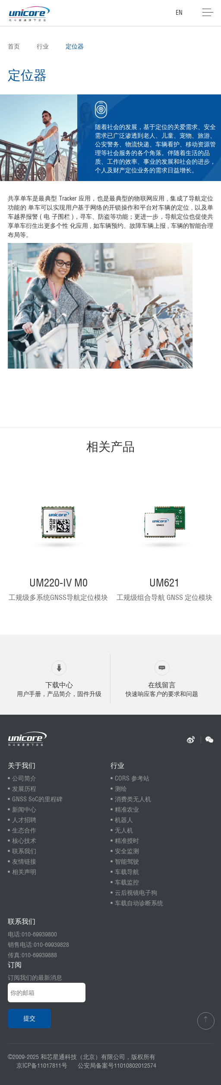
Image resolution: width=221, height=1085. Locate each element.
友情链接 (24, 861)
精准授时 (127, 841)
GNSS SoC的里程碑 (37, 799)
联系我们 (24, 851)
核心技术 (24, 841)
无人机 (124, 830)
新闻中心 (24, 809)
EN (179, 12)
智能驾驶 (127, 861)
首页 (14, 46)
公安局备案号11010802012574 (117, 1065)
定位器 (75, 46)
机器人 (124, 820)
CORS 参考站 (132, 778)
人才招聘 (24, 820)
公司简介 (24, 778)
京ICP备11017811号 (41, 1065)
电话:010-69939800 (32, 934)
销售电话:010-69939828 (38, 945)
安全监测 (127, 851)
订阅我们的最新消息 (35, 977)
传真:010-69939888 (32, 955)
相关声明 (24, 872)
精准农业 (127, 809)
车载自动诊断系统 (139, 903)
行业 (43, 46)
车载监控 (127, 882)
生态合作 (24, 830)
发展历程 (24, 789)
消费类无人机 (133, 799)
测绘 (121, 789)
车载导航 (127, 872)
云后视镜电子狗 (136, 893)
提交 (29, 1018)
